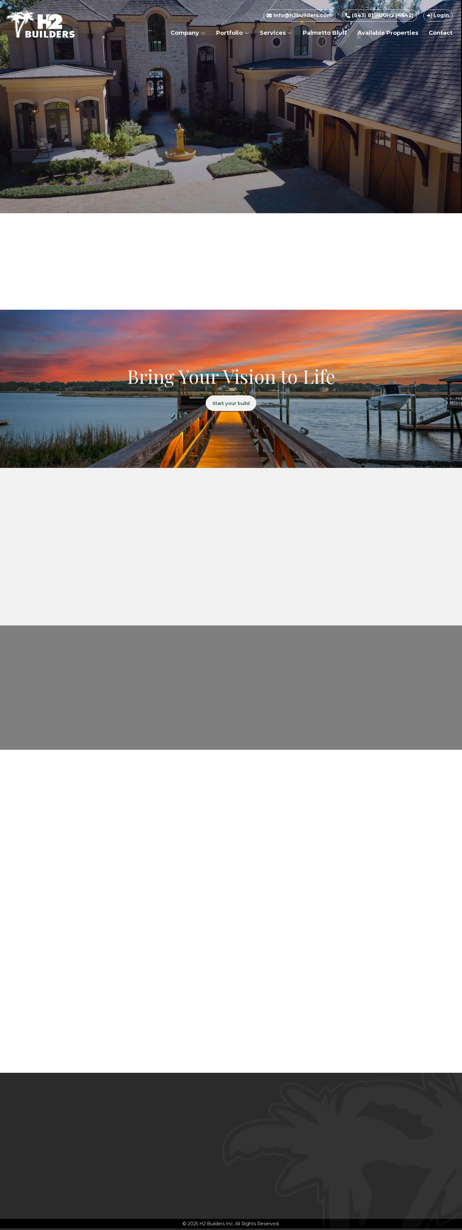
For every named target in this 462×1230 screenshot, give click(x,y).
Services (276, 32)
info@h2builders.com (299, 15)
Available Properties (388, 32)
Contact (441, 32)
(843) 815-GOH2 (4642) (379, 15)
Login (438, 15)
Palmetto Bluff (325, 32)
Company (188, 32)
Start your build (231, 404)
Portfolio (232, 32)
